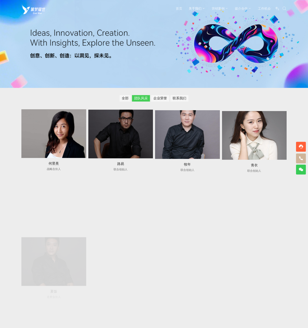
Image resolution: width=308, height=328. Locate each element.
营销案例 (218, 8)
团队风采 (141, 99)
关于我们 (195, 8)
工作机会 (264, 8)
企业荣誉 (160, 99)
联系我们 (179, 99)
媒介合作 (241, 8)
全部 (125, 99)
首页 (179, 8)
